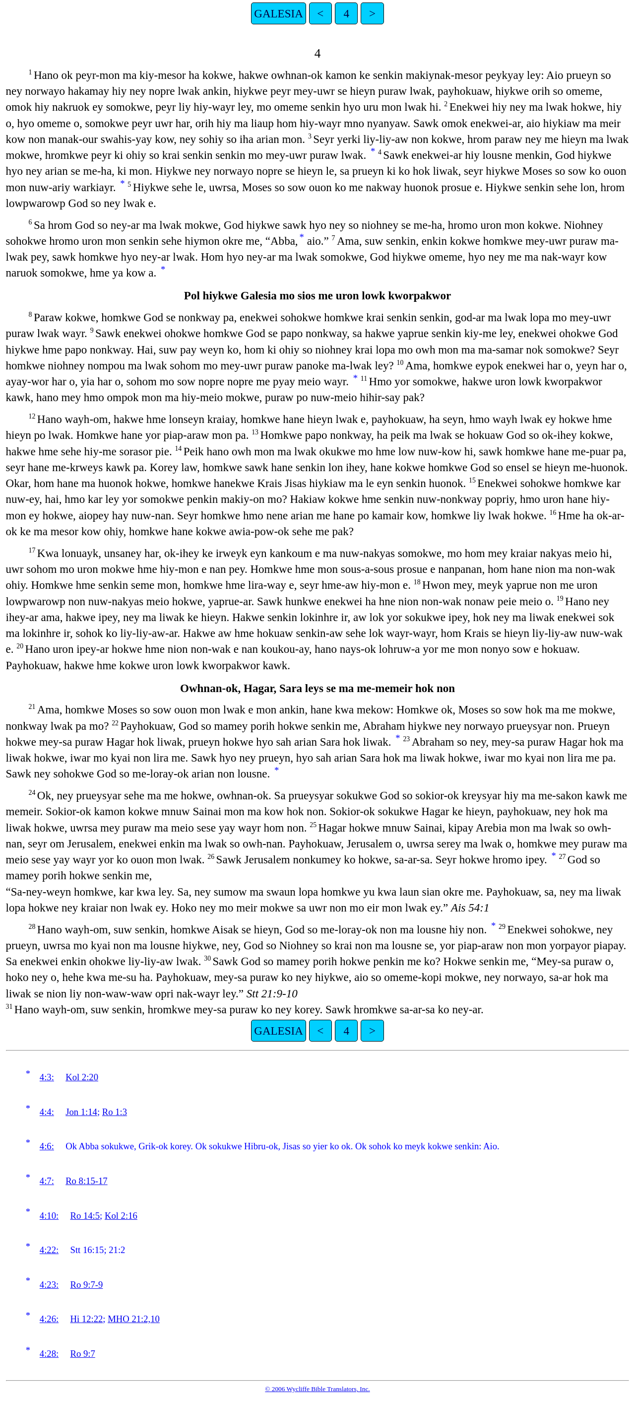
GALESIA (278, 13)
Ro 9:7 (82, 1353)
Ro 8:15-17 (86, 1181)
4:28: (49, 1353)
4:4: (47, 1112)
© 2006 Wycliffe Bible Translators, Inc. (317, 1389)
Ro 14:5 (85, 1215)
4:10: (49, 1215)
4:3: (47, 1077)
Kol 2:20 (81, 1077)
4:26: (49, 1319)
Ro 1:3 (114, 1112)
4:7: (47, 1181)
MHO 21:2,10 (134, 1319)
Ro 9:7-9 (86, 1284)
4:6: (47, 1146)
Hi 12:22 (86, 1319)
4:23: (49, 1284)
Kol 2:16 (121, 1215)
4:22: (49, 1250)
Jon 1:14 (81, 1112)
